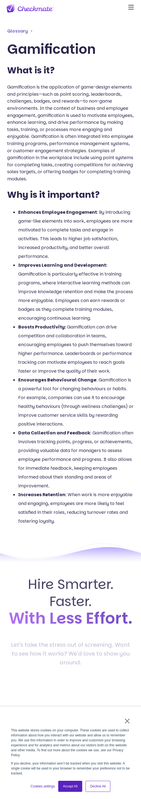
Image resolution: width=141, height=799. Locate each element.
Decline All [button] (98, 786)
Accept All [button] (70, 786)
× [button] (127, 721)
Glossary (17, 31)
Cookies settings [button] (43, 786)
